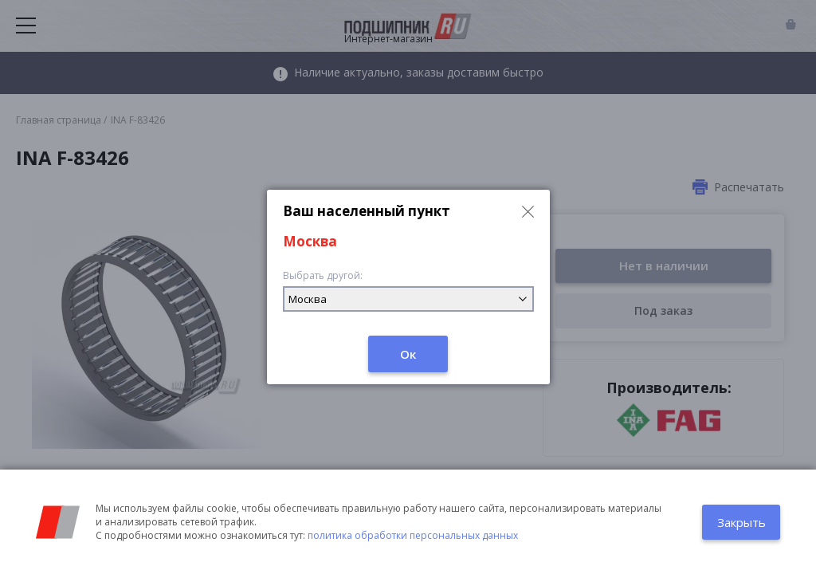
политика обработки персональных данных (413, 535)
